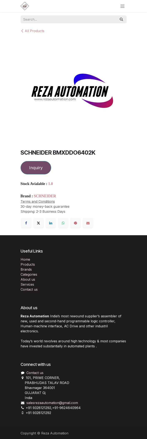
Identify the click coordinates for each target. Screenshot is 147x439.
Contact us (29, 289)
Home (25, 259)
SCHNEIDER (45, 196)
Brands (26, 269)
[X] (38, 223)
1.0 (50, 184)
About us (28, 279)
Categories (29, 274)
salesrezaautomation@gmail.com (52, 403)
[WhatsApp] (63, 223)
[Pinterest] (75, 223)
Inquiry (36, 167)
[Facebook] (26, 223)
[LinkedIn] (51, 223)
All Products (32, 31)
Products (28, 264)
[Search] (121, 19)
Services (27, 284)
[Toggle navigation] (122, 6)
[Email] (88, 223)
